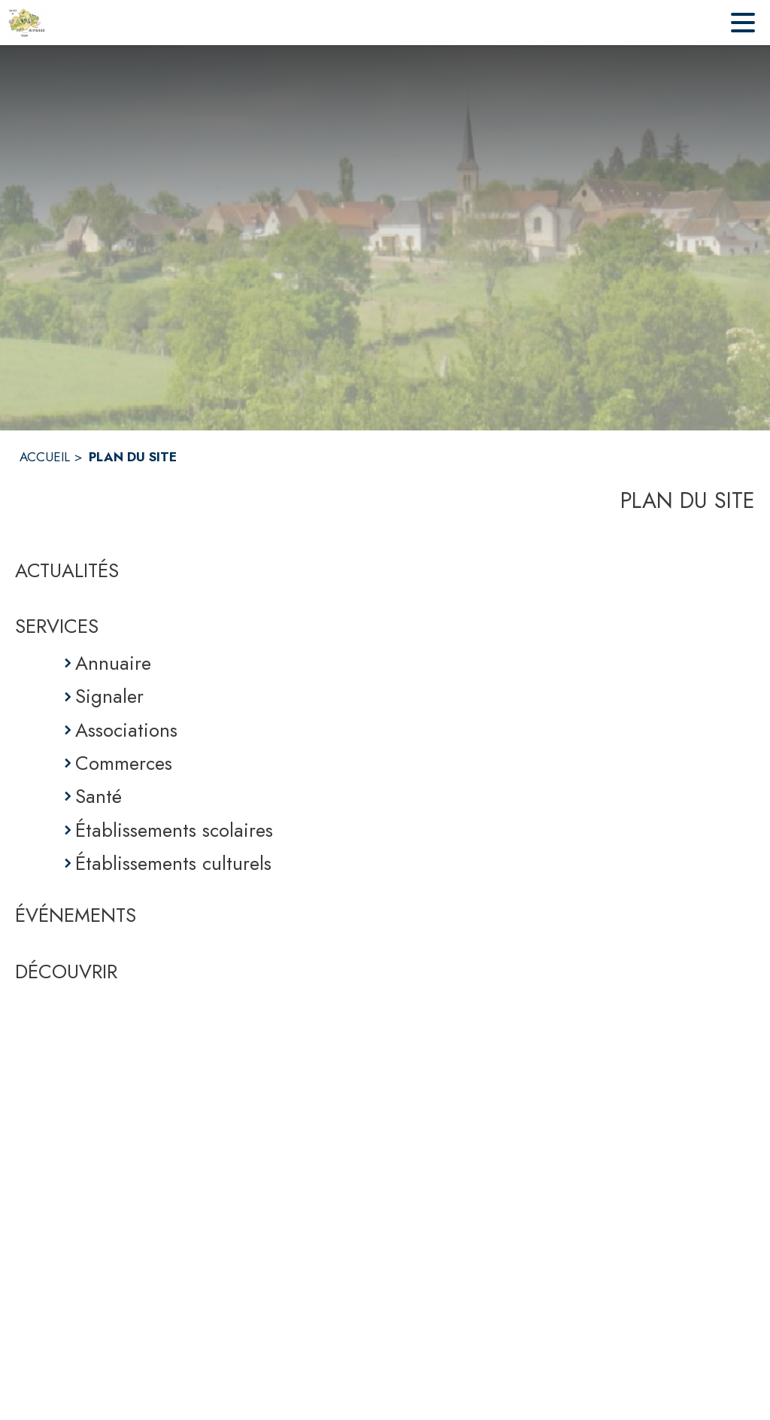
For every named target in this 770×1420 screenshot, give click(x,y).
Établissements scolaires (174, 830)
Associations (126, 730)
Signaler (109, 696)
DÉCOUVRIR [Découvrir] (66, 971)
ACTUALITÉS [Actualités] (67, 570)
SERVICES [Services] (57, 626)
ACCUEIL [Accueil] (45, 457)
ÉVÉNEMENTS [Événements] (75, 915)
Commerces (123, 763)
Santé (98, 796)
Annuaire (113, 663)
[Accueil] (27, 23)
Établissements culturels (173, 863)
